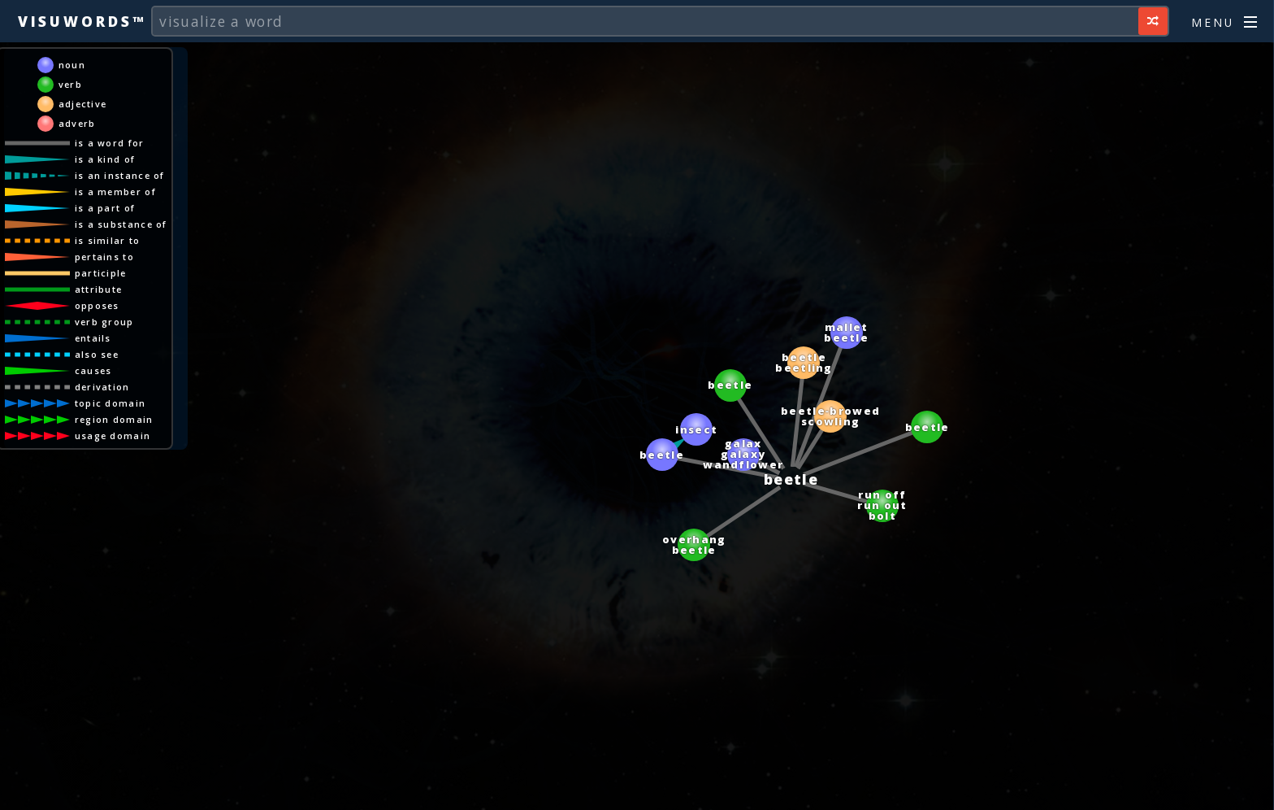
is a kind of (105, 159)
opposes (97, 305)
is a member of (115, 191)
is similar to (108, 240)
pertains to (104, 256)
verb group (104, 322)
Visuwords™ (82, 21)
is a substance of (121, 224)
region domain (114, 419)
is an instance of (120, 175)
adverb (77, 123)
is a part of (105, 208)
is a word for (110, 143)
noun (71, 65)
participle (101, 273)
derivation (102, 387)
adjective (82, 104)
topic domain (110, 403)
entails (93, 338)
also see (97, 354)
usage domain (113, 435)
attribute (99, 289)
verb (70, 84)
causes (93, 370)
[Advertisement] (637, 789)
